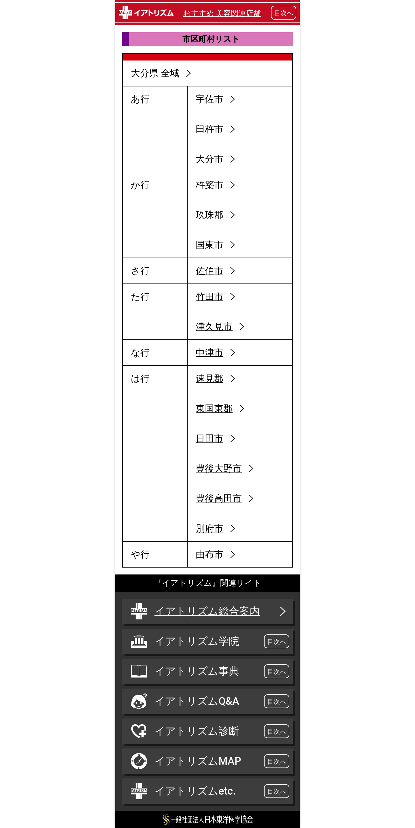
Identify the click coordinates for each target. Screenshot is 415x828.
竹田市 (209, 296)
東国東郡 (214, 408)
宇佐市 (209, 99)
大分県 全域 (155, 73)
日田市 (209, 438)
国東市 (209, 244)
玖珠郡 (209, 214)
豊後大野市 (219, 468)
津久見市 (214, 326)
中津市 (209, 352)
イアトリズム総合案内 (209, 611)
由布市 (209, 554)
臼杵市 (209, 129)
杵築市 (209, 184)
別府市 (209, 528)
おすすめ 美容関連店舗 (222, 13)
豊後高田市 (219, 498)
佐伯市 (209, 270)
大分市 (209, 159)
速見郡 (209, 378)
